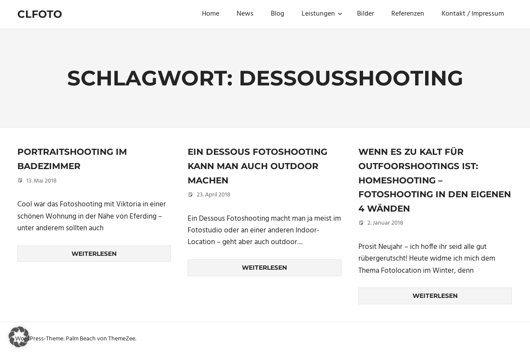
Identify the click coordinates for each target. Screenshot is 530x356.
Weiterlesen (94, 254)
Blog (277, 14)
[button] (19, 337)
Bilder (365, 14)
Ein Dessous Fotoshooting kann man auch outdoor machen (257, 166)
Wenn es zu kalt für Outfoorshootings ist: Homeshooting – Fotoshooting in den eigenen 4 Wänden (434, 180)
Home (210, 14)
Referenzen (407, 14)
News (245, 14)
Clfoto (39, 14)
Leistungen (322, 14)
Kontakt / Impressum (473, 14)
